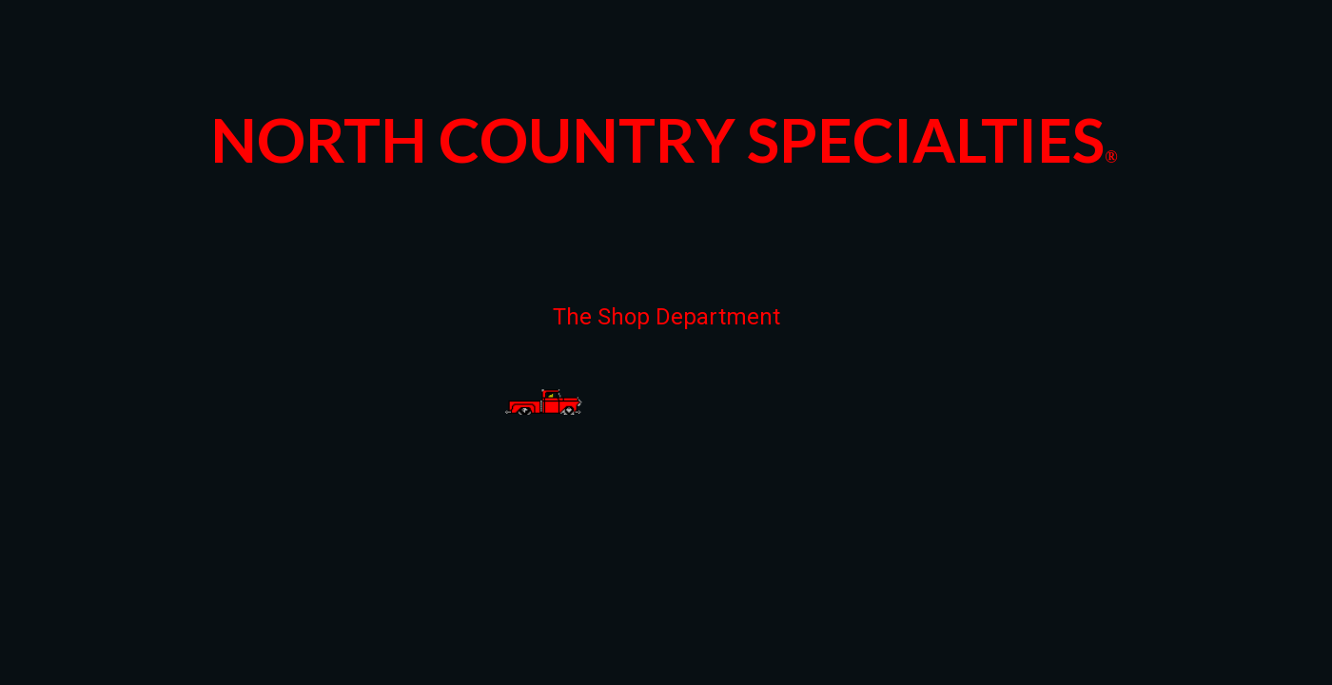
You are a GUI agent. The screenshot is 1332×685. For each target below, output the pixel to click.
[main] (666, 134)
